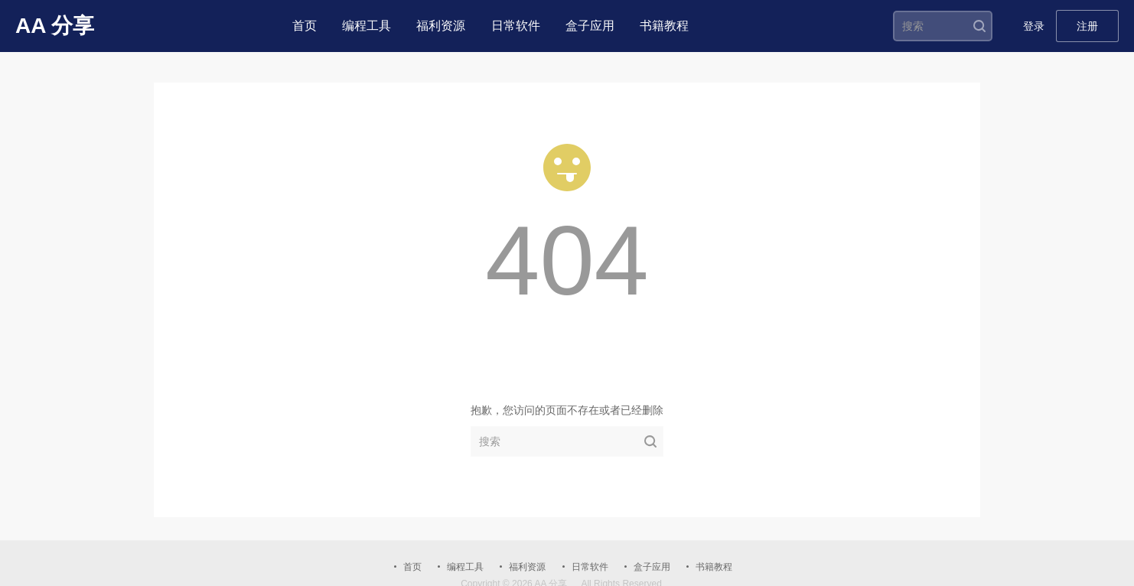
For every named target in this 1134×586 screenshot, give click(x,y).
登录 (1033, 26)
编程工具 (366, 25)
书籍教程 (664, 25)
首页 (304, 25)
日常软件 (515, 25)
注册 (1087, 26)
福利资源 (440, 25)
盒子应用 (589, 25)
